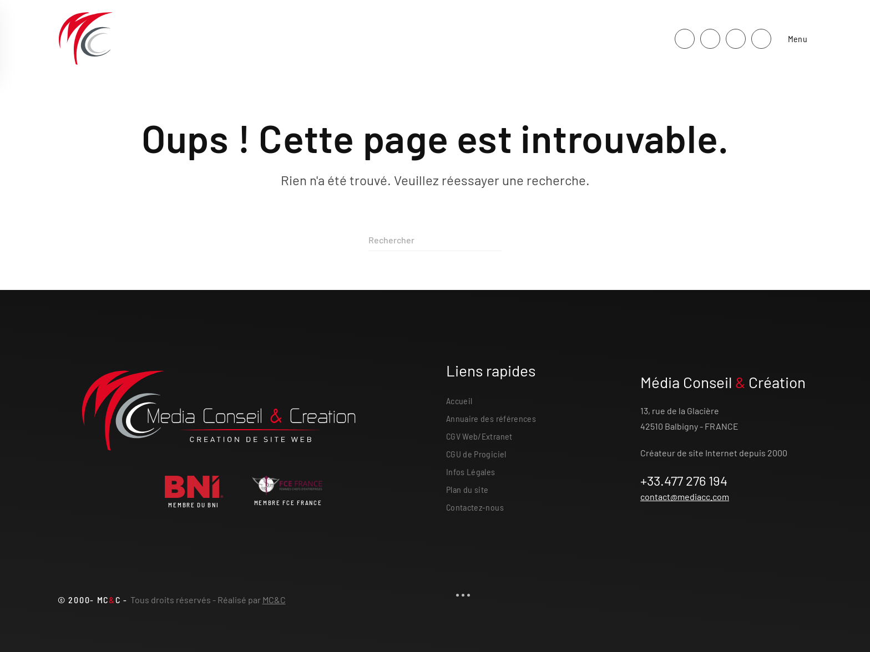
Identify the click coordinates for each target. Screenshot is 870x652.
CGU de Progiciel (476, 454)
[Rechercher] (435, 240)
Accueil (459, 400)
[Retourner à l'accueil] (85, 39)
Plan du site (467, 489)
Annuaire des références (491, 418)
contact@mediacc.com (684, 496)
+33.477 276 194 (683, 480)
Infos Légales (470, 471)
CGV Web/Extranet (479, 436)
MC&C (274, 599)
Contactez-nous (475, 507)
